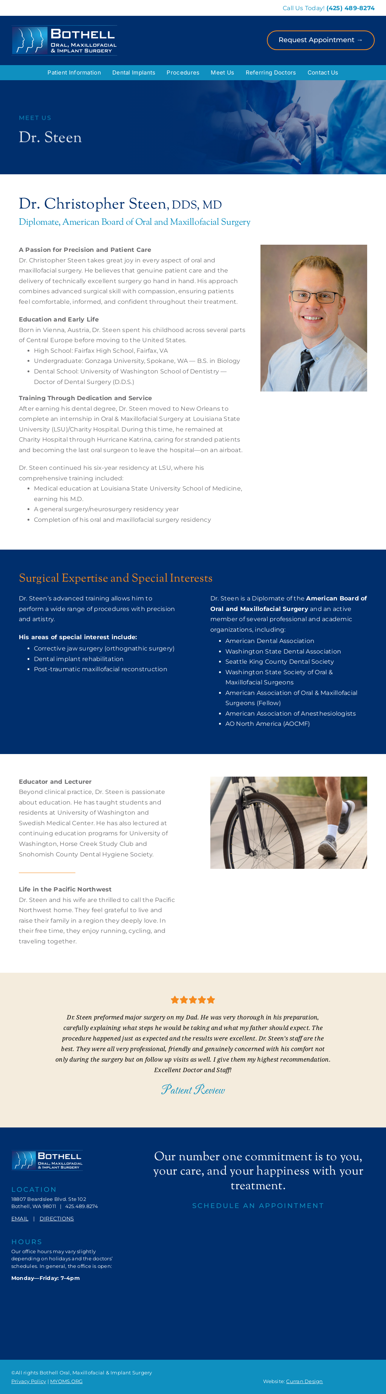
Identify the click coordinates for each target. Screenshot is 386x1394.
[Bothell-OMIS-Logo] (64, 28)
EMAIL (19, 1218)
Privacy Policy (28, 1381)
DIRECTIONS (57, 1218)
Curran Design (304, 1381)
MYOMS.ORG (66, 1381)
